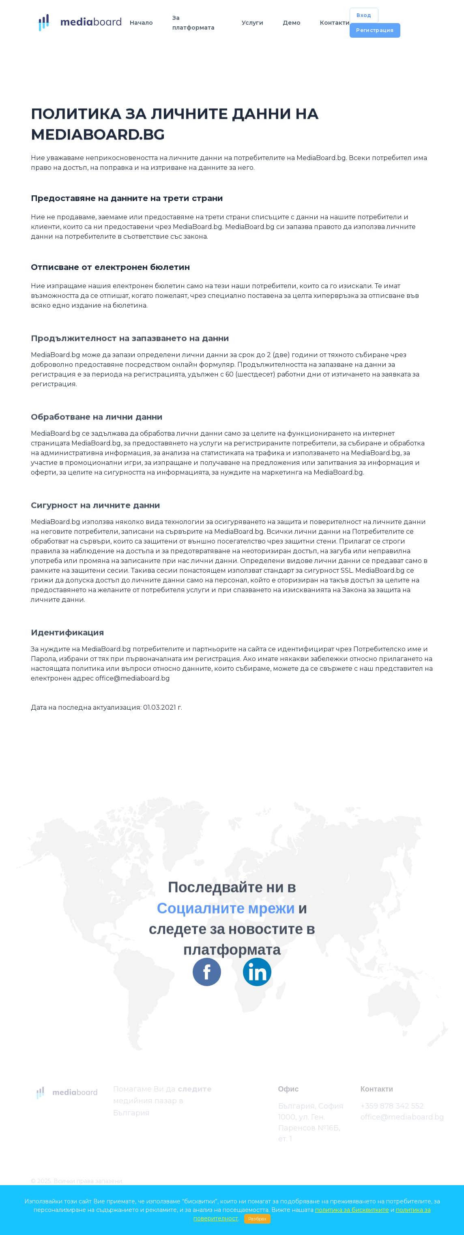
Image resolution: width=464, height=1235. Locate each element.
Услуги (252, 22)
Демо (292, 22)
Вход (364, 15)
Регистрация (374, 30)
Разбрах (257, 1219)
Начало (141, 22)
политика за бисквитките (352, 1210)
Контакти (335, 22)
